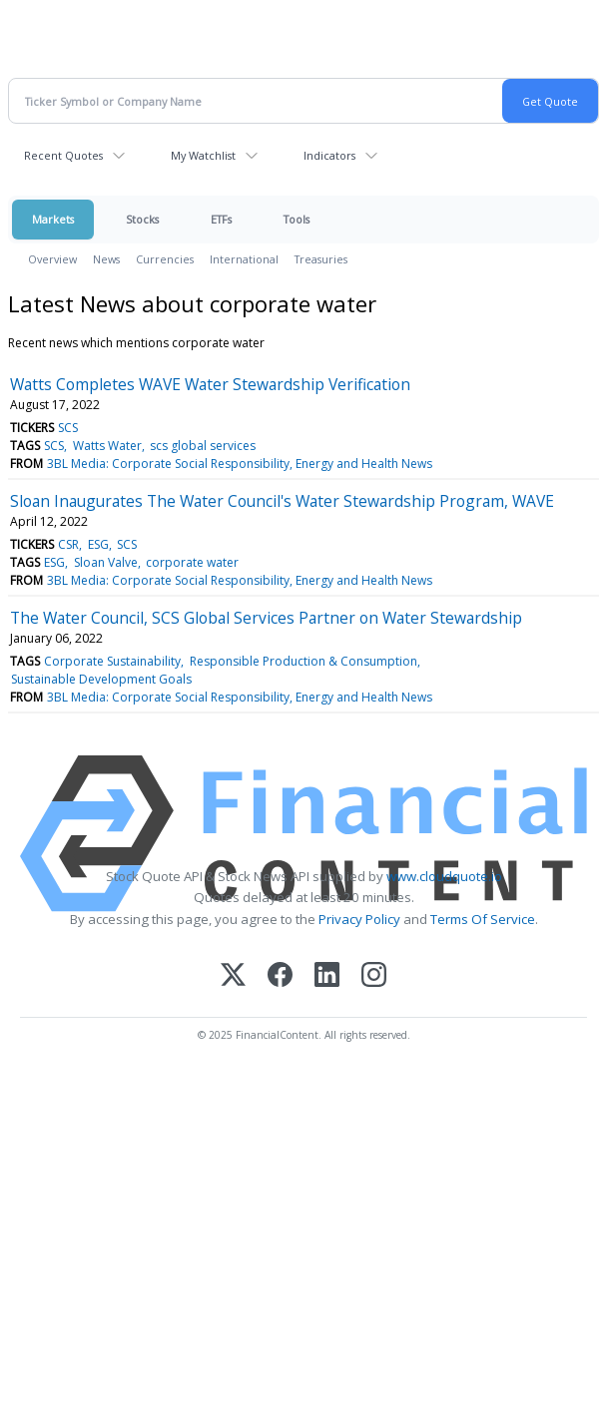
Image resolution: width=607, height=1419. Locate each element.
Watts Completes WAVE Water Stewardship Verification (210, 384)
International (244, 258)
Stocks (142, 219)
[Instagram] (373, 976)
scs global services (203, 445)
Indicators (329, 155)
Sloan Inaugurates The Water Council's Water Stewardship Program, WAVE (282, 501)
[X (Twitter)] (233, 976)
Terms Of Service (482, 919)
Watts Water (107, 445)
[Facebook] (280, 976)
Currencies (165, 258)
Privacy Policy (359, 919)
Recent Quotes (63, 155)
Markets (53, 219)
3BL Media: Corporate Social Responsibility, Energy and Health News (239, 463)
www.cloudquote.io (444, 876)
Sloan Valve (106, 562)
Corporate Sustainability (112, 661)
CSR (68, 544)
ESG (98, 544)
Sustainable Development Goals (101, 679)
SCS (68, 427)
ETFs (221, 219)
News (106, 258)
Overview (52, 258)
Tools (296, 219)
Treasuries (321, 258)
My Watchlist (203, 155)
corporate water (192, 562)
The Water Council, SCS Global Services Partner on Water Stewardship (266, 618)
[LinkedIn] (326, 976)
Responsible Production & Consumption (303, 661)
